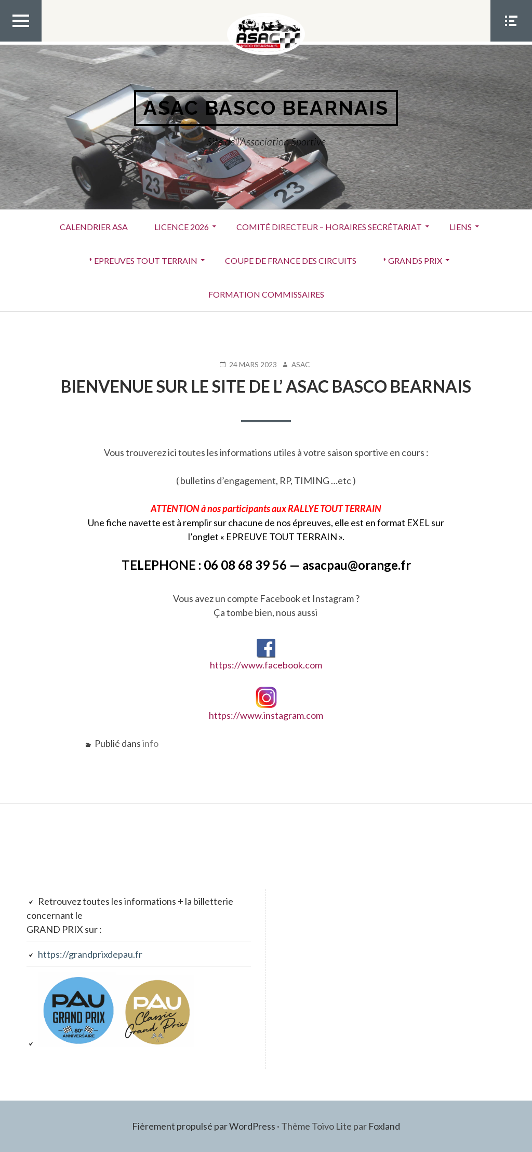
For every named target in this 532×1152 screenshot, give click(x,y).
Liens (460, 227)
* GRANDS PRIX (412, 260)
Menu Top (21, 41)
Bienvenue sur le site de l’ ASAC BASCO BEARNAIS (266, 386)
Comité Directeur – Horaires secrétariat (329, 227)
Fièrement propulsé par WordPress (203, 1126)
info (150, 743)
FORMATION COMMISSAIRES (266, 294)
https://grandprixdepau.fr (90, 954)
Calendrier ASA (94, 227)
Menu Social (511, 41)
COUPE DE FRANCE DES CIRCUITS (290, 260)
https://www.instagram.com (266, 715)
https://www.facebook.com (266, 654)
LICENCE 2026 (181, 227)
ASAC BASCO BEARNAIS (266, 107)
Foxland (384, 1126)
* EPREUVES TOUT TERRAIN (143, 260)
